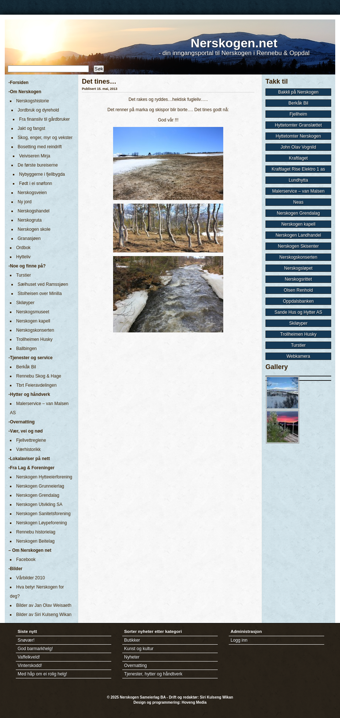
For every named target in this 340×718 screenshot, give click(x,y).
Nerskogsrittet (298, 279)
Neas (298, 202)
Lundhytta (298, 180)
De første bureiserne (38, 165)
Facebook (26, 559)
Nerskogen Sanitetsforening (43, 513)
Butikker (132, 640)
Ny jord (25, 201)
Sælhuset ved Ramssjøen (43, 284)
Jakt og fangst (31, 128)
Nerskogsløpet (298, 268)
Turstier (23, 275)
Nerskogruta (29, 220)
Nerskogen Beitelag (35, 541)
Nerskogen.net (234, 43)
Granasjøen (29, 238)
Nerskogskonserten (35, 330)
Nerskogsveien (32, 192)
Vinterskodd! (30, 665)
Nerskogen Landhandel (298, 235)
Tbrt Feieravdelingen (36, 385)
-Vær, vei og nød (25, 431)
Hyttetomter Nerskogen (298, 136)
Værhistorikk (28, 449)
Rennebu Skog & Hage (38, 376)
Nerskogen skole (34, 229)
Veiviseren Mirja (34, 155)
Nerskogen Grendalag (37, 495)
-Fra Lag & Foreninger (31, 467)
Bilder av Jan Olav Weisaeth (44, 605)
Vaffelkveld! (29, 657)
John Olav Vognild (298, 147)
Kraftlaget (298, 158)
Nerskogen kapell (33, 321)
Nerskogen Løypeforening (41, 522)
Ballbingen (26, 348)
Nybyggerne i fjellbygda (42, 174)
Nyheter (132, 657)
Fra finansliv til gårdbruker (44, 119)
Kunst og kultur (138, 648)
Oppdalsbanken (298, 301)
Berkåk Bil (26, 366)
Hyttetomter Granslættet (298, 125)
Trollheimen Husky (34, 339)
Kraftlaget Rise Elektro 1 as (298, 169)
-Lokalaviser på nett (29, 458)
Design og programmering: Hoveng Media (170, 702)
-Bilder (15, 568)
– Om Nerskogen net (29, 550)
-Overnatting (21, 421)
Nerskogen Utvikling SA (39, 504)
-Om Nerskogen (24, 91)
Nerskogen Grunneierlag (40, 486)
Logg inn (239, 640)
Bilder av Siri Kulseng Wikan (44, 614)
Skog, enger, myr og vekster (45, 137)
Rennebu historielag (35, 532)
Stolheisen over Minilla (40, 293)
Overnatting (135, 665)
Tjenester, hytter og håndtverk (153, 674)
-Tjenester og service (30, 357)
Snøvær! (26, 640)
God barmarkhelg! (35, 648)
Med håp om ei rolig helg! (42, 674)
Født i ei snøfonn (35, 183)
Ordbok (23, 247)
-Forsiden (18, 82)
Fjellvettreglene (31, 440)
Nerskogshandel (34, 211)
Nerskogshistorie (32, 100)
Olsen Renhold (298, 290)
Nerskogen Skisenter (298, 246)
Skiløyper (25, 302)
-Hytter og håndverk (29, 394)
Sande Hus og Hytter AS (298, 312)
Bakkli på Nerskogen (298, 92)
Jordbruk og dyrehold (38, 110)
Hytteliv (23, 256)
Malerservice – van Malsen (298, 191)
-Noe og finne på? (27, 266)
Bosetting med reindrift (40, 146)
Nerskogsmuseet (32, 311)
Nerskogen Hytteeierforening (44, 477)
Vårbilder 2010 (30, 577)
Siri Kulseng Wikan (216, 697)
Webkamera (298, 356)
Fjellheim (298, 114)
